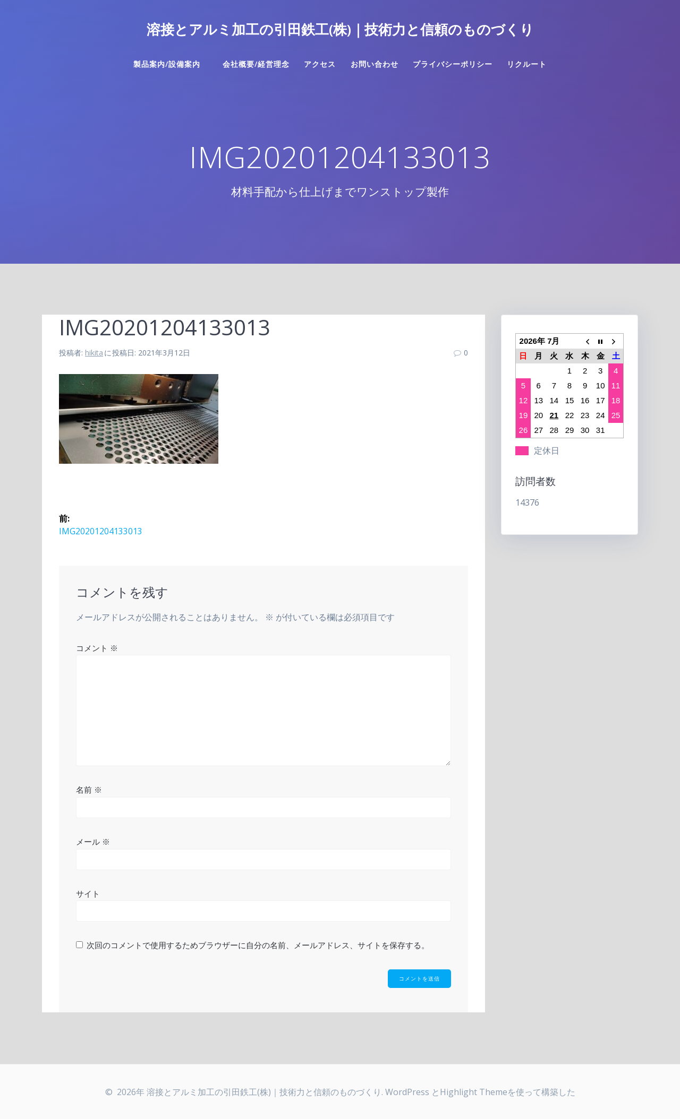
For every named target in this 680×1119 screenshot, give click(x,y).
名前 (89, 789)
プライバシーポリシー (452, 64)
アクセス (320, 64)
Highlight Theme (473, 1092)
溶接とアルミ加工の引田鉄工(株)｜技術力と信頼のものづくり (340, 30)
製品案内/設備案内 (170, 64)
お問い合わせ (374, 64)
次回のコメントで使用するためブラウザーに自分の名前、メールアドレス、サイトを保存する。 (258, 945)
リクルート (527, 64)
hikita (94, 353)
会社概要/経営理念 (256, 64)
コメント (97, 647)
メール (93, 841)
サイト (88, 893)
